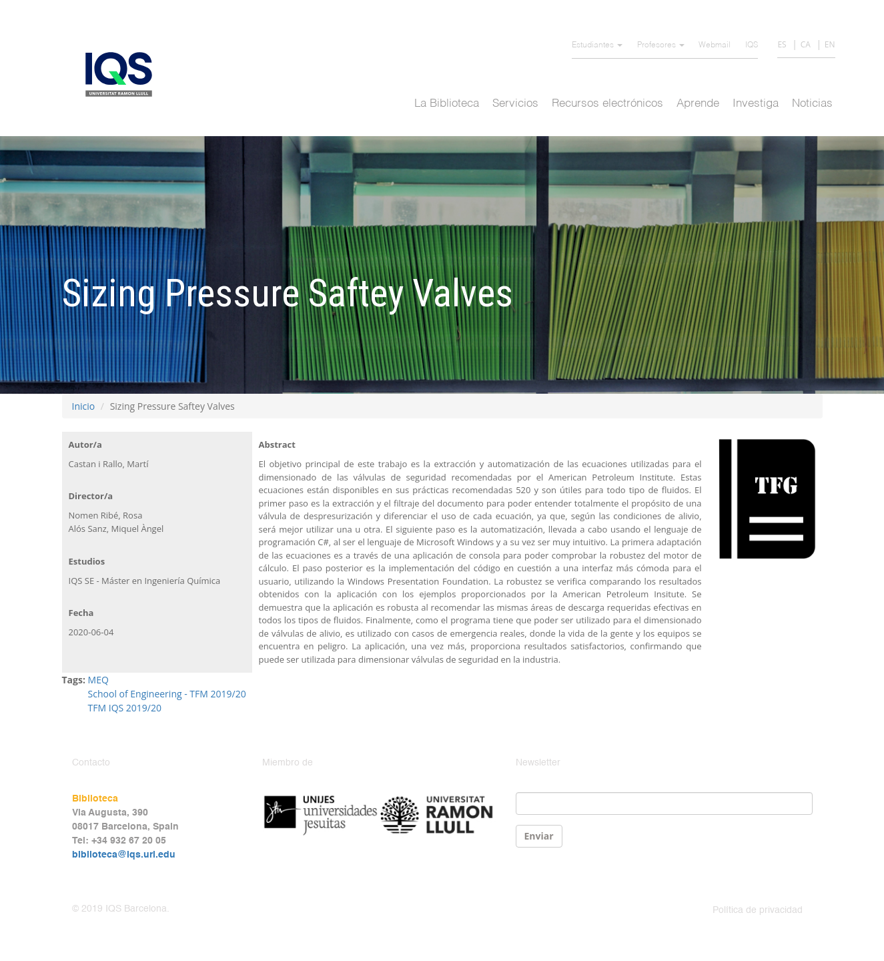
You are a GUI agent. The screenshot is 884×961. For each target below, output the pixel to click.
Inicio (83, 406)
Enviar (539, 836)
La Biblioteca (446, 103)
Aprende (698, 103)
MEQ (98, 679)
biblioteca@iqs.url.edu (123, 855)
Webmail (715, 45)
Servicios (515, 103)
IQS (751, 45)
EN (830, 44)
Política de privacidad (758, 910)
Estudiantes (597, 45)
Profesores (661, 45)
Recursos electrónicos (607, 103)
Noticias (812, 103)
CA (806, 44)
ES (781, 44)
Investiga (756, 103)
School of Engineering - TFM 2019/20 (167, 693)
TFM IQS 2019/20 (124, 707)
